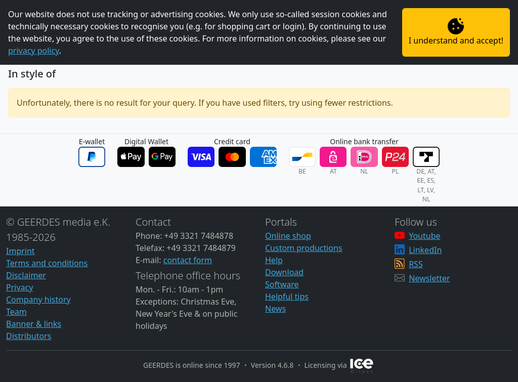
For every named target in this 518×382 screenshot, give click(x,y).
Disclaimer (26, 275)
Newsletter (429, 278)
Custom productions (303, 247)
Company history (38, 299)
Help (274, 260)
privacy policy (33, 50)
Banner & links (33, 323)
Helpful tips (287, 296)
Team (16, 311)
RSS (416, 264)
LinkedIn (425, 250)
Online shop (288, 235)
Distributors (28, 336)
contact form (187, 260)
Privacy (19, 287)
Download (284, 272)
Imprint (20, 251)
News (275, 308)
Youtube (424, 235)
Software (282, 284)
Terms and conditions (47, 263)
